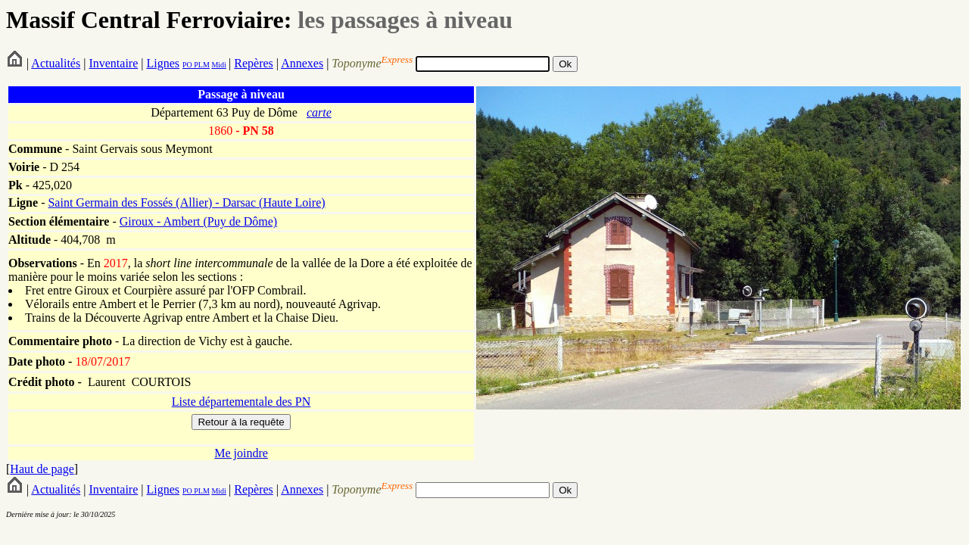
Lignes (162, 63)
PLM (201, 65)
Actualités (55, 63)
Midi (218, 65)
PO (187, 65)
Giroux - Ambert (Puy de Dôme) (198, 221)
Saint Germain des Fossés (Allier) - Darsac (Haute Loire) (186, 202)
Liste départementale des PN (241, 401)
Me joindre (241, 453)
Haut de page (41, 468)
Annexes (302, 63)
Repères (253, 63)
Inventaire (113, 63)
